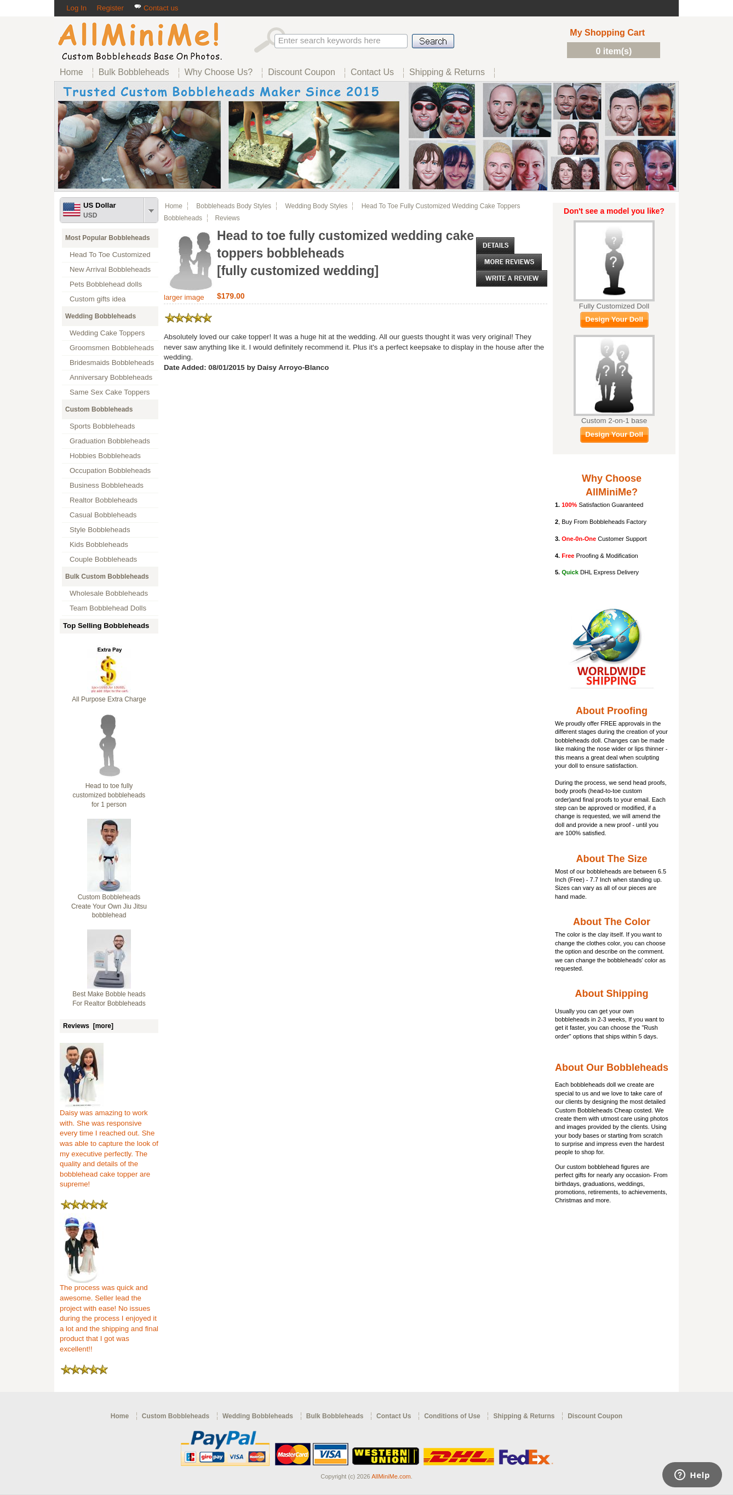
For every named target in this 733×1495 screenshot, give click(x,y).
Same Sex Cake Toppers (110, 392)
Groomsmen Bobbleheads (112, 348)
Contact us (156, 8)
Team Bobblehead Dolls (108, 608)
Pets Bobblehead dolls (106, 284)
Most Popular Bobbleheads (107, 238)
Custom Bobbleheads (99, 409)
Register (109, 8)
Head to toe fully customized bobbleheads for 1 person (109, 795)
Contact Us (393, 1416)
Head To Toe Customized (110, 254)
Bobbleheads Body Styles (233, 206)
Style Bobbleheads (100, 530)
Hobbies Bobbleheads (105, 456)
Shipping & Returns (523, 1416)
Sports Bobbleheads (102, 426)
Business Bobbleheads (107, 485)
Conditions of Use (452, 1416)
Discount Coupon (595, 1416)
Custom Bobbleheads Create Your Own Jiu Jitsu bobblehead (109, 906)
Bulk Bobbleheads (335, 1416)
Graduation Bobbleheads (110, 441)
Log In (76, 8)
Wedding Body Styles (316, 206)
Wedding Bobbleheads (100, 316)
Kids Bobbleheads (99, 544)
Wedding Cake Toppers (107, 333)
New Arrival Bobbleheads (110, 269)
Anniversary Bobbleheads (111, 377)
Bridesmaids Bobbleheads (112, 362)
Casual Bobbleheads (103, 515)
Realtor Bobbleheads (104, 500)
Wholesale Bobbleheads (109, 593)
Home (173, 206)
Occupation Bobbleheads (110, 470)
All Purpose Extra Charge (109, 699)
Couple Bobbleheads (103, 559)
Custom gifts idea (98, 299)
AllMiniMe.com (391, 1476)
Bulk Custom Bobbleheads (107, 576)
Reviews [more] (88, 1026)
